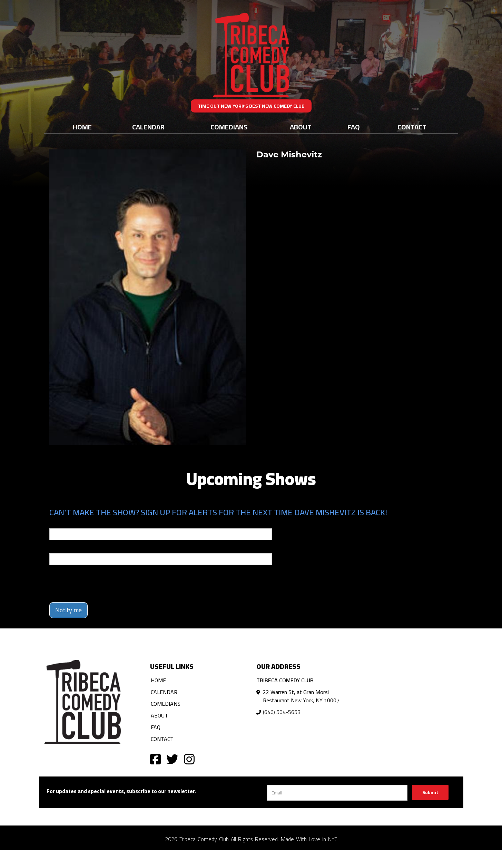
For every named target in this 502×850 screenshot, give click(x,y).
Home (82, 126)
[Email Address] (337, 793)
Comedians (228, 126)
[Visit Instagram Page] (189, 759)
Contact (411, 126)
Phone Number (65, 548)
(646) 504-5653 (282, 712)
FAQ (353, 126)
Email (55, 523)
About (301, 126)
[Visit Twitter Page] (172, 759)
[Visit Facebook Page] (155, 759)
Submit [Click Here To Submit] (430, 792)
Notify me (68, 610)
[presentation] (101, 583)
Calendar (148, 126)
